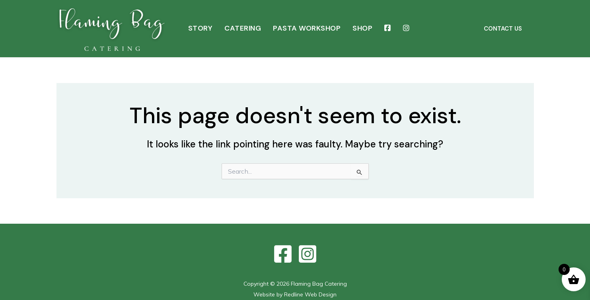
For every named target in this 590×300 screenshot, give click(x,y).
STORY (200, 28)
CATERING (242, 28)
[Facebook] (283, 254)
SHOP (362, 28)
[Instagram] (307, 254)
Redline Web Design (310, 294)
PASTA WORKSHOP (307, 28)
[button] (503, 29)
